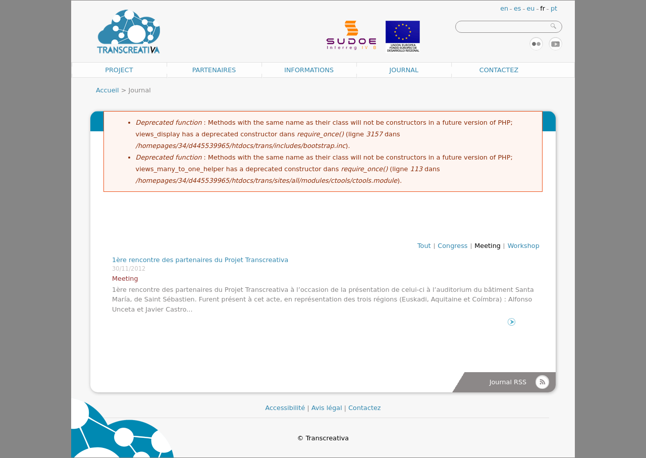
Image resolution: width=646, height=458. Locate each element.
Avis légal (326, 408)
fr (542, 8)
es (517, 8)
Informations (309, 70)
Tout (424, 245)
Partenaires (214, 70)
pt (554, 8)
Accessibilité (285, 408)
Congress (452, 245)
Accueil (107, 90)
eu (530, 8)
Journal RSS (508, 382)
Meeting (487, 245)
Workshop (524, 245)
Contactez (499, 70)
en (504, 8)
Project (119, 70)
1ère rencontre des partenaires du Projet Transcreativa (200, 260)
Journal (404, 70)
